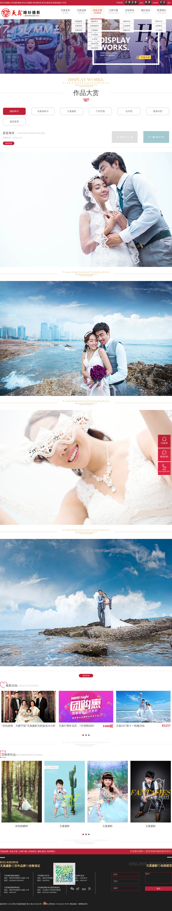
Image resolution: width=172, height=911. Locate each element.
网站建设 (73, 904)
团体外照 (157, 111)
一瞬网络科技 (82, 904)
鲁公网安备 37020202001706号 (57, 904)
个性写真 (100, 111)
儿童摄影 (71, 111)
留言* (158, 877)
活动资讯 (32, 851)
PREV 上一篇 (124, 137)
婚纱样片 (14, 111)
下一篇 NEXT (156, 137)
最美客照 (14, 121)
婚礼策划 (42, 851)
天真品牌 (4, 851)
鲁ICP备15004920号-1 (35, 904)
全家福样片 (43, 111)
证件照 (129, 111)
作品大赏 (13, 851)
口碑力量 (23, 851)
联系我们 (51, 851)
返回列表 (8, 143)
